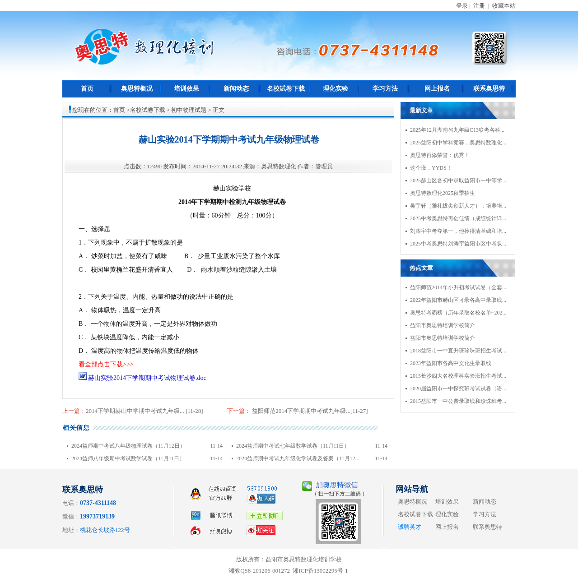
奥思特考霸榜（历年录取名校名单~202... (458, 313)
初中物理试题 (188, 109)
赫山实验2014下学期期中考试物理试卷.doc (142, 378)
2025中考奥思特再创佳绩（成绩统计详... (458, 218)
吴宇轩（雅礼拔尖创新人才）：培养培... (458, 206)
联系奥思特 (489, 88)
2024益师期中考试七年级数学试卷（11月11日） (293, 446)
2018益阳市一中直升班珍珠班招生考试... (458, 350)
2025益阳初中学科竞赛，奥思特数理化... (458, 142)
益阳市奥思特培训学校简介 (442, 325)
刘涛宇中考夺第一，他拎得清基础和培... (458, 231)
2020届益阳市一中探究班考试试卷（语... (458, 388)
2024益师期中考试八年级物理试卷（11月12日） (128, 446)
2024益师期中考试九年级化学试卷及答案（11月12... (297, 458)
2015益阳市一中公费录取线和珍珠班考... (458, 401)
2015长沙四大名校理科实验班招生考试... (458, 376)
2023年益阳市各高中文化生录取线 (450, 363)
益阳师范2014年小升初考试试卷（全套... (458, 287)
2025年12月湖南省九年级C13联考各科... (457, 130)
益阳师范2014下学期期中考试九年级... (300, 410)
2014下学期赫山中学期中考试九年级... (136, 410)
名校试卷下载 (286, 88)
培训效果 (186, 88)
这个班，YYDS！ (431, 168)
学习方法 (385, 88)
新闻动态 (236, 88)
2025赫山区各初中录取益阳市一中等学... (458, 180)
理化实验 (335, 88)
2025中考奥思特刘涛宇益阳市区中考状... (458, 244)
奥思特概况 (137, 88)
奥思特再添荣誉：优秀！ (440, 155)
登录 (462, 5)
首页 (87, 88)
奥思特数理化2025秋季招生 (442, 193)
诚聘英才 (409, 526)
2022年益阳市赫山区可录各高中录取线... (458, 300)
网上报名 (437, 88)
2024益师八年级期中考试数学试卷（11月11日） (128, 458)
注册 (479, 5)
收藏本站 (504, 5)
